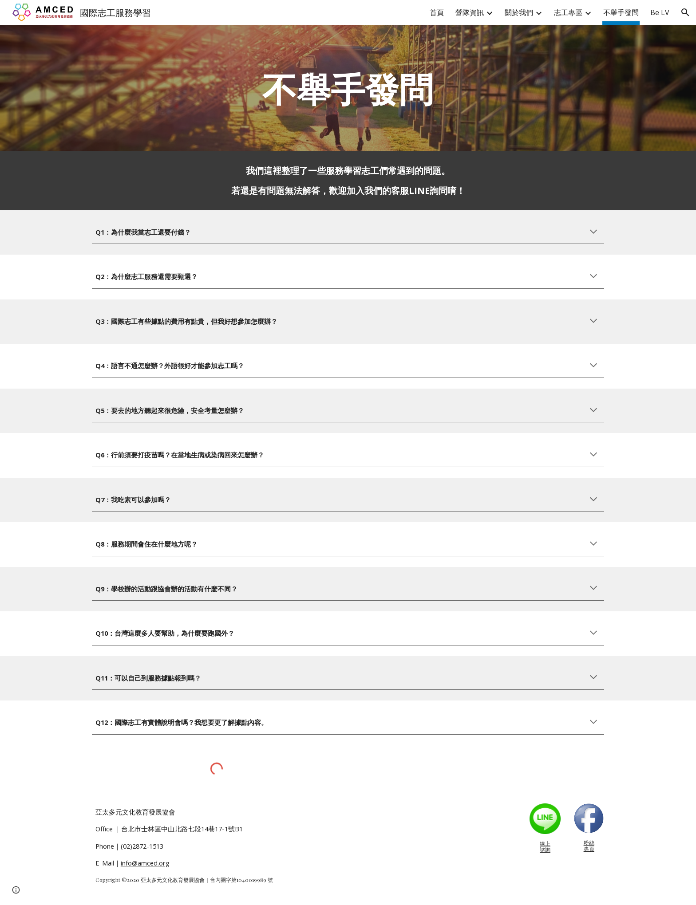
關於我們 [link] (519, 12)
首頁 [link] (437, 12)
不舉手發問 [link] (621, 12)
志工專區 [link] (568, 12)
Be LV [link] (659, 12)
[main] (348, 87)
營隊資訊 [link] (469, 12)
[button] (685, 12)
